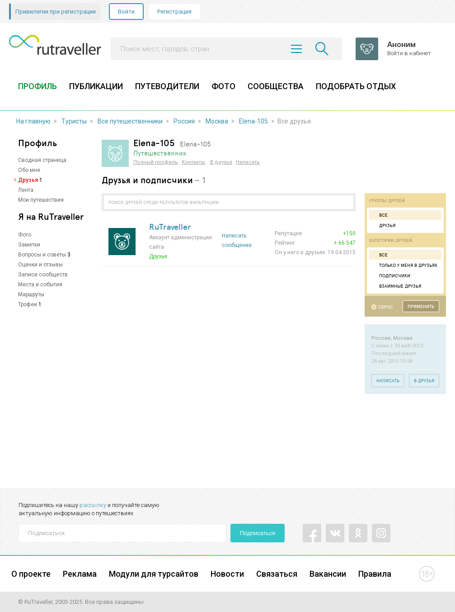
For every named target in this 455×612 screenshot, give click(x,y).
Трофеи (27, 304)
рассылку (93, 505)
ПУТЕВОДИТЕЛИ (167, 86)
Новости (227, 574)
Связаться (276, 574)
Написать (248, 162)
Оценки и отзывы (40, 264)
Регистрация (174, 11)
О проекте (31, 574)
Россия (184, 121)
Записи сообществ (43, 274)
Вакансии (328, 574)
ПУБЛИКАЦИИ (96, 86)
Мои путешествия (41, 200)
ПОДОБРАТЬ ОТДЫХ (356, 86)
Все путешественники (130, 121)
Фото (24, 235)
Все (379, 215)
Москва (217, 121)
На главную (33, 121)
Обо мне (29, 170)
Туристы (74, 121)
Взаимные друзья (396, 286)
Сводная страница (42, 160)
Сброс (385, 307)
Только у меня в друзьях (404, 265)
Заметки (29, 245)
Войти (126, 11)
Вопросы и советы (42, 254)
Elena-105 (253, 121)
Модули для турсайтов (153, 574)
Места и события (40, 284)
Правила (374, 574)
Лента (25, 190)
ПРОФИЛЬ (37, 86)
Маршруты (31, 294)
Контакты (193, 162)
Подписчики (390, 275)
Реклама (80, 574)
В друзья (221, 162)
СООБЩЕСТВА (276, 86)
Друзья (28, 180)
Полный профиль (155, 162)
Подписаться (257, 533)
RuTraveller (170, 226)
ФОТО (223, 86)
